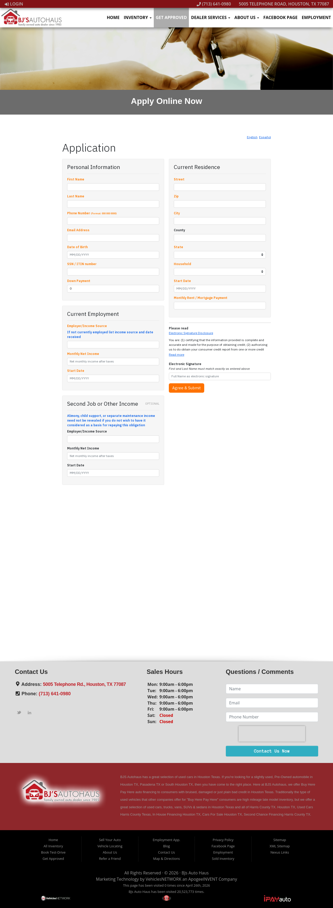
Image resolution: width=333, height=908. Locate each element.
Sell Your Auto (110, 839)
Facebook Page (280, 17)
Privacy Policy (223, 839)
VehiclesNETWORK (163, 879)
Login (14, 4)
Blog (166, 846)
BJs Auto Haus (195, 873)
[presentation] (272, 734)
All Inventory (53, 846)
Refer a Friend (110, 858)
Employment (316, 17)
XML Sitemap (280, 846)
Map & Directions (166, 858)
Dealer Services (210, 17)
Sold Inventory (223, 858)
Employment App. (166, 839)
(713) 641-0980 (214, 4)
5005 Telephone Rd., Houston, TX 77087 (84, 684)
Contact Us (166, 852)
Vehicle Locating (109, 846)
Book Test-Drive (53, 852)
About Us (246, 17)
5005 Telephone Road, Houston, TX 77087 (281, 4)
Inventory (137, 17)
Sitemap (279, 839)
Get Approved (171, 17)
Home (113, 17)
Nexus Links (279, 852)
